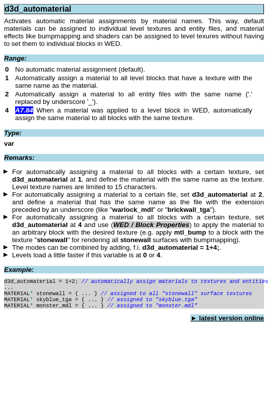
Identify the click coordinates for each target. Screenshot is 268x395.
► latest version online (227, 323)
